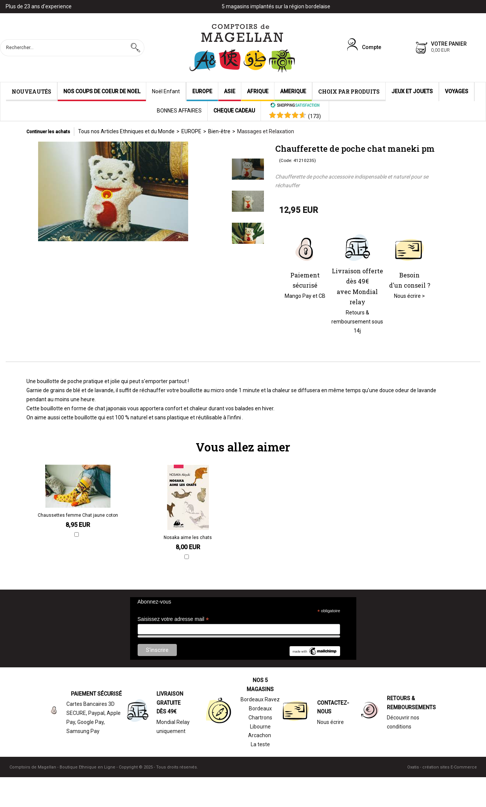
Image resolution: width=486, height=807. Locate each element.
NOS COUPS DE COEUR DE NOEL (101, 91)
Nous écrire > (409, 296)
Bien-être (219, 131)
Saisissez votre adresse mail (173, 619)
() (314, 116)
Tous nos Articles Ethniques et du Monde (126, 131)
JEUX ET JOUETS (412, 91)
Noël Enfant (166, 91)
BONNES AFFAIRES (179, 111)
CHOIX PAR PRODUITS (349, 91)
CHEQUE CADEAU (234, 111)
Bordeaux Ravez (260, 699)
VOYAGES (456, 91)
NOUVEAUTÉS (31, 91)
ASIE (229, 91)
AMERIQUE (293, 91)
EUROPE (202, 91)
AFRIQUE (257, 91)
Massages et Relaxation (265, 131)
